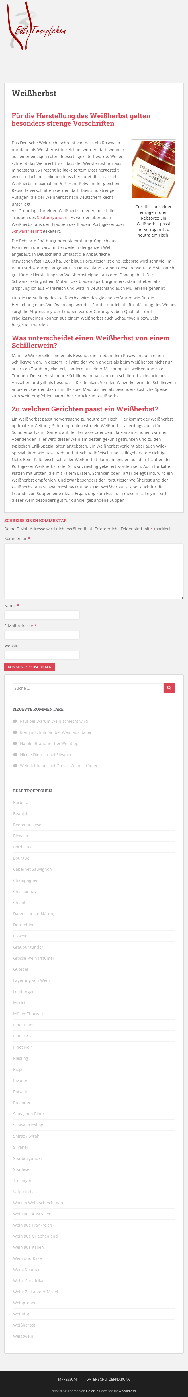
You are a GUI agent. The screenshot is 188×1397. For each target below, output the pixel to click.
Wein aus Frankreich (32, 1225)
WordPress (127, 1390)
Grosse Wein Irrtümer (77, 765)
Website (12, 646)
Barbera (20, 802)
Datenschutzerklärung (34, 913)
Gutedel (20, 969)
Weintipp (70, 743)
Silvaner (64, 754)
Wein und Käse (27, 1258)
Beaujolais (23, 813)
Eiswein (20, 936)
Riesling (20, 1058)
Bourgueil (22, 858)
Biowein (20, 835)
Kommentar (17, 538)
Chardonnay (24, 891)
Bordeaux (22, 847)
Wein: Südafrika (28, 1280)
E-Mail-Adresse (20, 625)
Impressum (67, 1379)
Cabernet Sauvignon (32, 869)
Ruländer (22, 1102)
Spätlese (21, 1169)
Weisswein (23, 1336)
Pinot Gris (22, 1036)
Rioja (18, 1069)
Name (11, 605)
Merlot (19, 1002)
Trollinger (22, 1180)
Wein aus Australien (32, 1214)
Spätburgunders (52, 217)
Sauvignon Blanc (29, 1113)
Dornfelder (23, 924)
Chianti (20, 902)
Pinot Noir (22, 1047)
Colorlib (92, 1390)
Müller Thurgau (28, 1013)
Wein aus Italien (77, 732)
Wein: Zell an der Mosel (35, 1291)
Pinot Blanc (23, 1025)
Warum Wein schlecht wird (62, 721)
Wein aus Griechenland (35, 1236)
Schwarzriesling (27, 231)
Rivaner (20, 1080)
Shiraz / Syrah (26, 1136)
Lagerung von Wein (31, 980)
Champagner (25, 880)
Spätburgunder (27, 1158)
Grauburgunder (28, 947)
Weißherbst (24, 1325)
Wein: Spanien (27, 1269)
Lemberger (23, 991)
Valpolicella (24, 1191)
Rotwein (20, 1091)
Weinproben (25, 1302)
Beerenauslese (27, 824)
